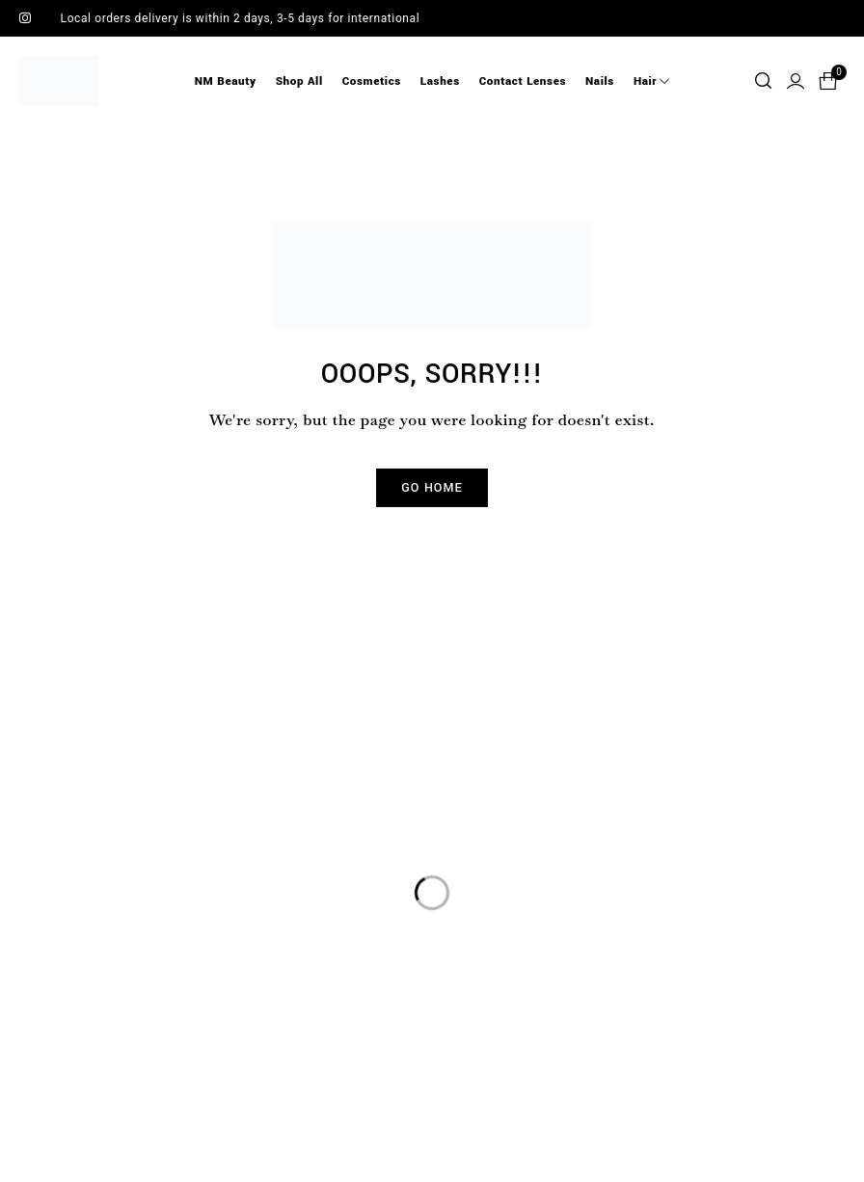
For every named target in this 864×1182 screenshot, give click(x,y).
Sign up (649, 758)
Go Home (432, 488)
